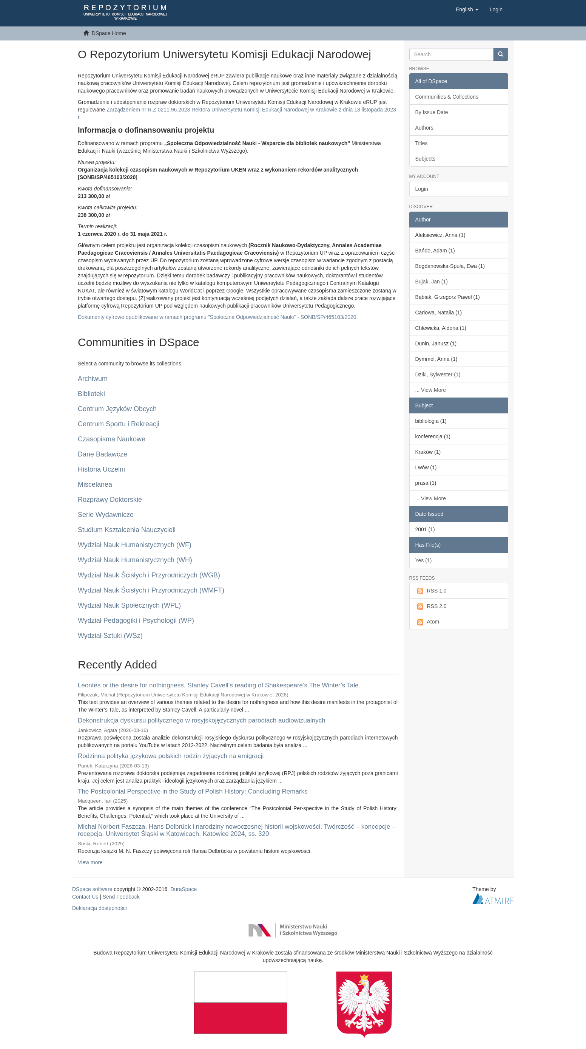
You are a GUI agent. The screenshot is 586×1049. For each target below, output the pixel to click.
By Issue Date (431, 112)
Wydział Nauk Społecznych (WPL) (129, 605)
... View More (430, 390)
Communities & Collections (446, 97)
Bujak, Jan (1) (431, 281)
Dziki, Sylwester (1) (438, 374)
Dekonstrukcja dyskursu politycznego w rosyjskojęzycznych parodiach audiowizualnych (201, 720)
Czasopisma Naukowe (111, 439)
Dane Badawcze (102, 454)
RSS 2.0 (431, 606)
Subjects (425, 159)
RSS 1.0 (431, 591)
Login (421, 189)
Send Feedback (121, 897)
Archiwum (93, 378)
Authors (424, 128)
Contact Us (85, 897)
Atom (427, 622)
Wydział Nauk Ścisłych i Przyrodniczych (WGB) (149, 575)
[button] (467, 9)
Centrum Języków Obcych (117, 409)
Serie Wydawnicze (106, 514)
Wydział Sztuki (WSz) (110, 635)
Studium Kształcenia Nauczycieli (127, 530)
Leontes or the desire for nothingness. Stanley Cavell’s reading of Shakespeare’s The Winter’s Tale (218, 685)
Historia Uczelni (101, 469)
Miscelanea (95, 484)
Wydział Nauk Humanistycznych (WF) (134, 545)
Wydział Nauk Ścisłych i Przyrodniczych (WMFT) (151, 590)
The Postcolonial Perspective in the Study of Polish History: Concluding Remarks (193, 791)
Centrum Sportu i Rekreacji (118, 424)
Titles (421, 143)
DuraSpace (183, 889)
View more (90, 862)
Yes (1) (423, 560)
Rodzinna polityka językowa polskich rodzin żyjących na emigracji (171, 756)
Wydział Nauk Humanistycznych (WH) (135, 560)
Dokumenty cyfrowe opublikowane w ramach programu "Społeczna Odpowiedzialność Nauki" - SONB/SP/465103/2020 (217, 317)
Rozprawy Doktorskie (110, 499)
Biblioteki (91, 394)
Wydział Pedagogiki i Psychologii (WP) (136, 620)
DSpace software (92, 889)
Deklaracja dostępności (99, 908)
